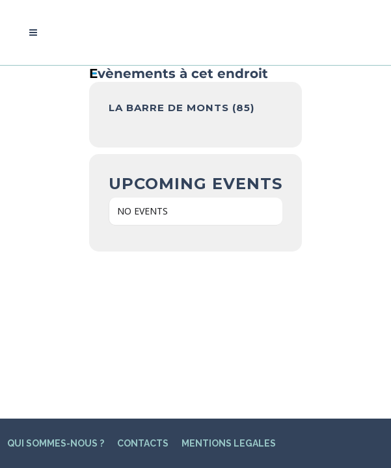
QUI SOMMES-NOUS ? (55, 296)
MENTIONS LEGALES (229, 296)
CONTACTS (143, 296)
